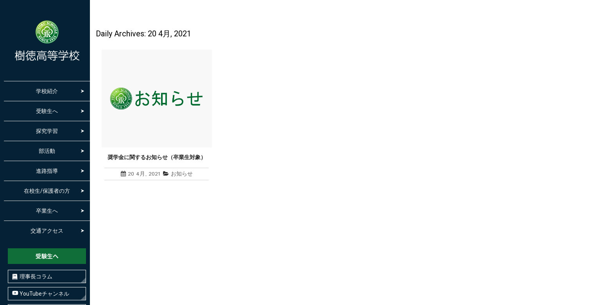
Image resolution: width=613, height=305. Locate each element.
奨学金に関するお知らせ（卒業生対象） (157, 157)
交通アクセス (46, 231)
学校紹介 (47, 91)
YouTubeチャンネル (40, 293)
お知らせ (182, 174)
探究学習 (47, 131)
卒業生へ (47, 211)
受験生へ (47, 111)
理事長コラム (32, 276)
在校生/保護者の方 (47, 191)
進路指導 (47, 171)
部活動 (47, 151)
